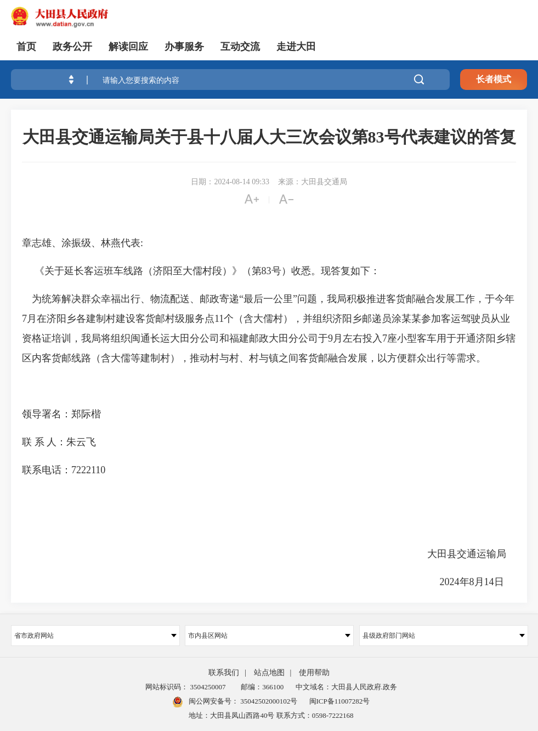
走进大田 (296, 46)
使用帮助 (314, 672)
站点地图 (269, 672)
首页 (26, 46)
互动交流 (240, 46)
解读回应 (128, 46)
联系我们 (223, 672)
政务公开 (72, 46)
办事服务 (184, 46)
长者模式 (493, 79)
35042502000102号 (268, 701)
